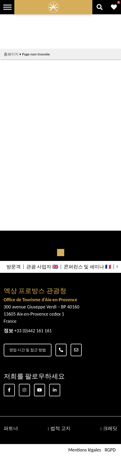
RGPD (110, 450)
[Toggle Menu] (7, 7)
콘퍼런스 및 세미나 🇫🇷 (87, 266)
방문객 (13, 266)
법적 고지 (60, 428)
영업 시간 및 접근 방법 (27, 350)
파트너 (11, 428)
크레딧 (110, 428)
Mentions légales (84, 450)
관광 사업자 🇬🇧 (42, 266)
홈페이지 (11, 54)
